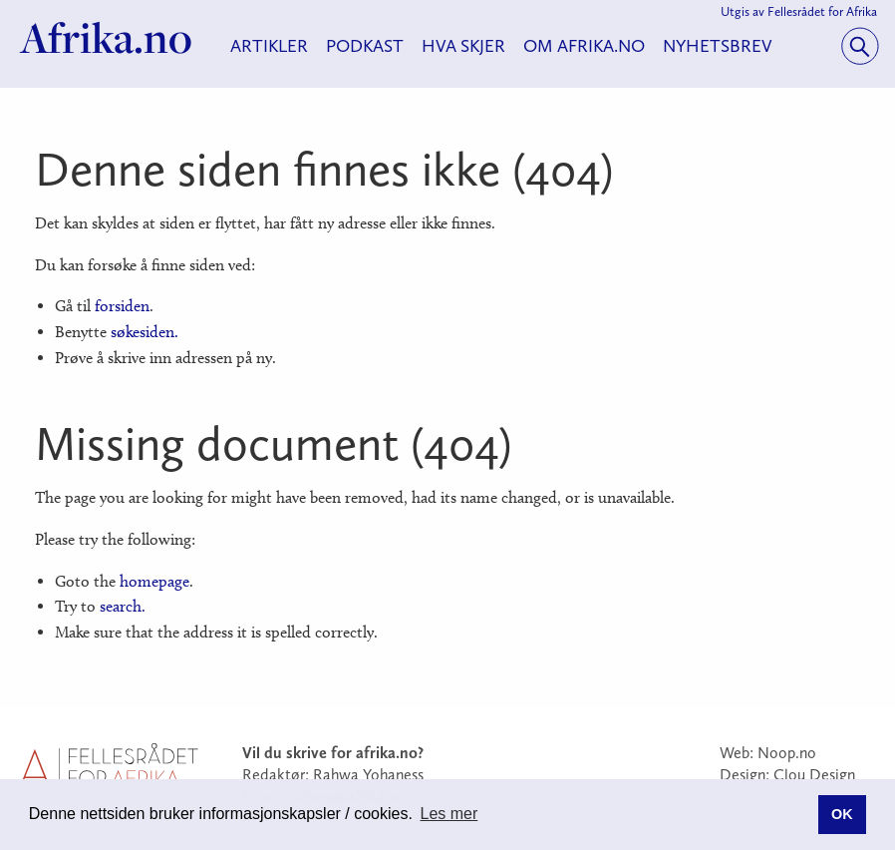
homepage (154, 581)
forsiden (122, 305)
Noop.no (786, 752)
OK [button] (842, 814)
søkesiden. (144, 331)
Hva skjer (463, 46)
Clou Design (814, 774)
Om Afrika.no (584, 46)
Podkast (365, 46)
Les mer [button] (449, 813)
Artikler (269, 46)
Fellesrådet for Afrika (822, 11)
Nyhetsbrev (717, 46)
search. (123, 606)
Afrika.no (106, 38)
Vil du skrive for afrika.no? (333, 752)
